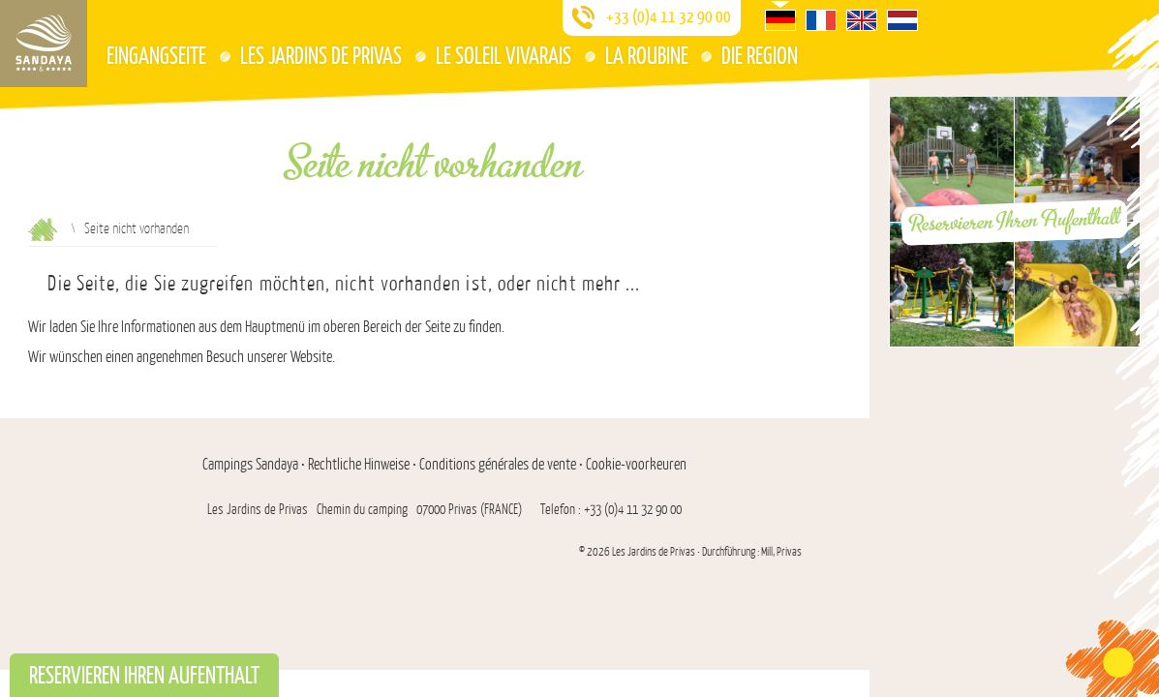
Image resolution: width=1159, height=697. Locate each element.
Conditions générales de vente (497, 464)
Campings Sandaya (250, 464)
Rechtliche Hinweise (359, 464)
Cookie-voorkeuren (636, 464)
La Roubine (646, 55)
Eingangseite (156, 55)
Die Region (759, 55)
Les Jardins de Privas (321, 55)
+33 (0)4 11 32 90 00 (668, 15)
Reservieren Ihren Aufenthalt (1014, 220)
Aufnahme (42, 229)
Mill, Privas (781, 552)
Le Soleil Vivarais (503, 55)
